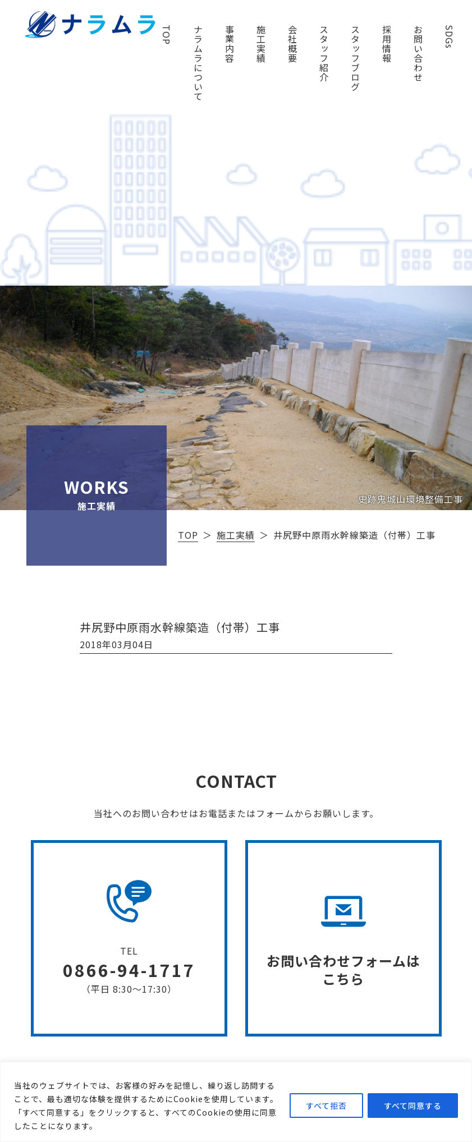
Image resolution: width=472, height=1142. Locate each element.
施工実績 (260, 44)
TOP (166, 35)
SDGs (449, 37)
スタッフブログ (355, 58)
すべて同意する (413, 1105)
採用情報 (386, 44)
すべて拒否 (326, 1105)
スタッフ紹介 (323, 53)
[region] (236, 1102)
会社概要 (292, 44)
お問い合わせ (418, 53)
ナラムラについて (198, 63)
